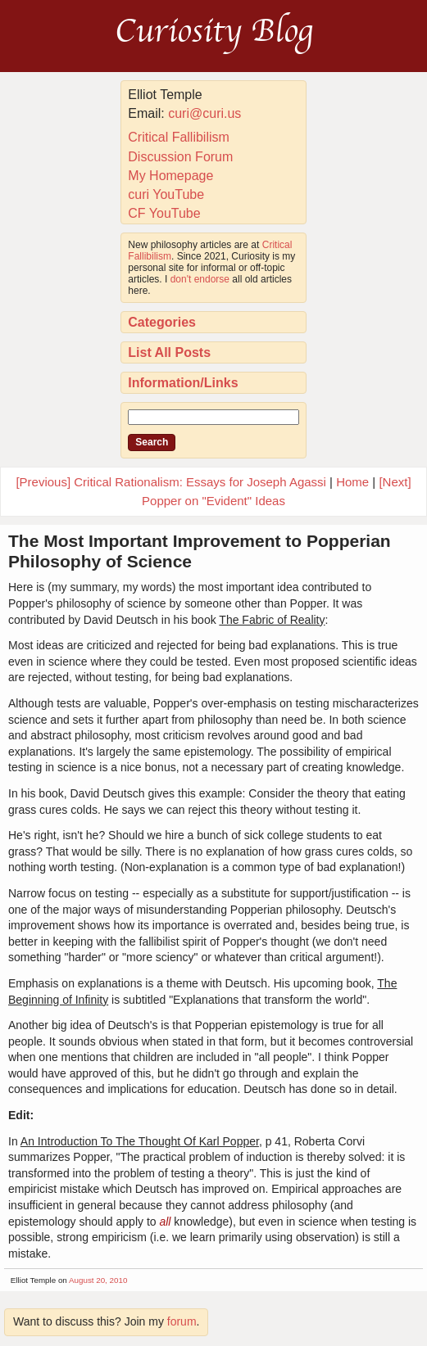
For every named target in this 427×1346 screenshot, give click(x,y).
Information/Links (183, 383)
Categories (162, 322)
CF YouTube (164, 213)
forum (182, 1321)
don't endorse (199, 279)
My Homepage (170, 176)
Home (352, 482)
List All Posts (169, 352)
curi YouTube (166, 194)
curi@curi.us (204, 113)
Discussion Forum (180, 157)
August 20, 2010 (98, 1280)
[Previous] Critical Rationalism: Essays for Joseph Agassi (170, 482)
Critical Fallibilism (178, 137)
